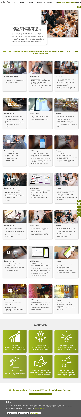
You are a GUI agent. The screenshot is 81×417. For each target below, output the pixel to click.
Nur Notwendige (23, 413)
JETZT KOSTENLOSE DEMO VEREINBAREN (40, 394)
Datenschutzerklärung (39, 408)
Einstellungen (11, 413)
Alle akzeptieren (35, 413)
